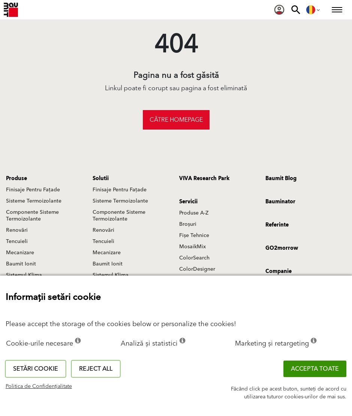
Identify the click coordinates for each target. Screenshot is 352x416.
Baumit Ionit (21, 263)
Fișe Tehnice (194, 235)
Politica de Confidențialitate (39, 386)
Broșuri (187, 224)
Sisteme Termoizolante (33, 201)
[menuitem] (279, 9)
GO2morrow (281, 248)
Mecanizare (20, 252)
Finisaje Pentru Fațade (33, 189)
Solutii (101, 178)
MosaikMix (192, 246)
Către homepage (176, 120)
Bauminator (280, 201)
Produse (16, 178)
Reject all (95, 369)
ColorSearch (194, 257)
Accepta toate (315, 369)
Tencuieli (17, 241)
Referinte (277, 225)
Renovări (17, 230)
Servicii (188, 201)
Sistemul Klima (24, 275)
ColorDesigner (197, 269)
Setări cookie (35, 369)
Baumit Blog (281, 178)
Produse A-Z (193, 213)
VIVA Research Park (204, 178)
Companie (278, 271)
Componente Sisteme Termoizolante (32, 216)
